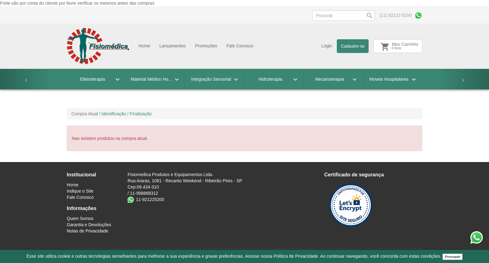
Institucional (81, 174)
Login (327, 45)
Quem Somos (80, 218)
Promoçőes (206, 45)
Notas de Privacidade (87, 230)
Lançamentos (172, 45)
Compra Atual (84, 113)
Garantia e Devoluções (89, 224)
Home (144, 45)
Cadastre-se (353, 46)
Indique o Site (80, 191)
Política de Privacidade (296, 256)
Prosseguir (452, 256)
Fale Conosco (239, 45)
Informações (81, 208)
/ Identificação (112, 113)
